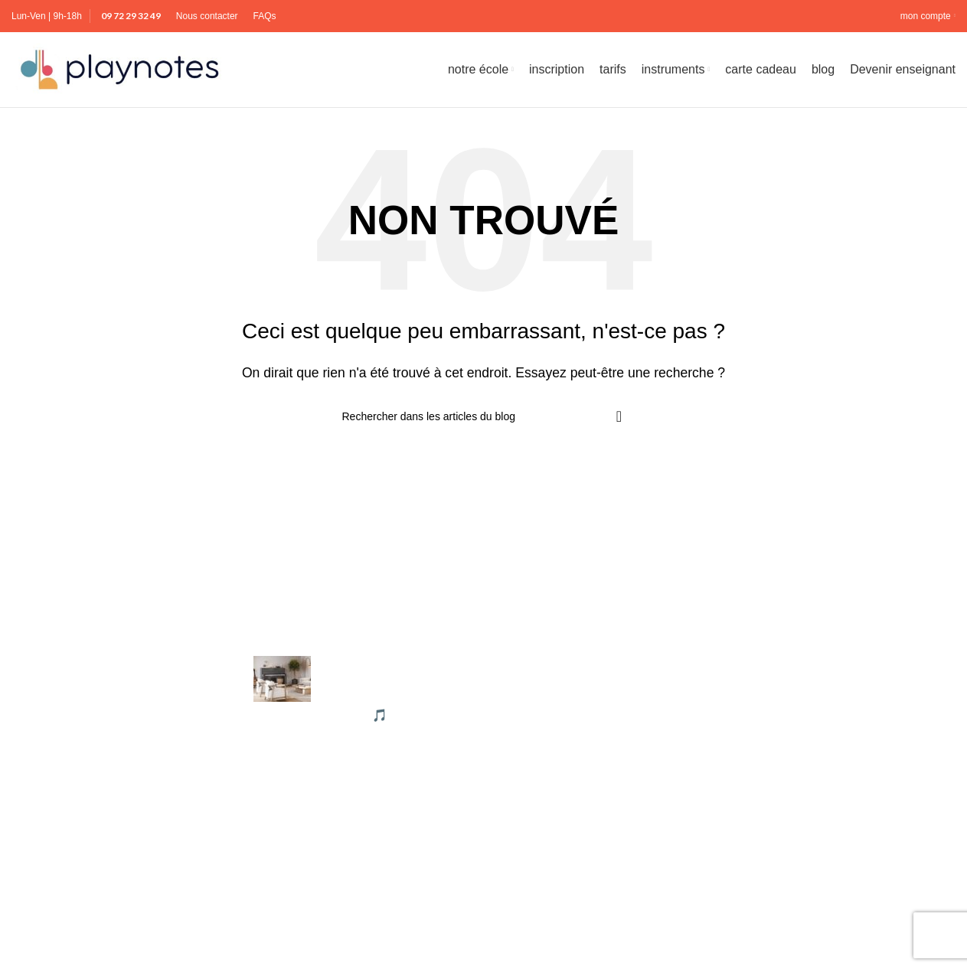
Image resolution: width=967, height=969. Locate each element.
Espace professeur (546, 840)
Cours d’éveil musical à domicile (824, 810)
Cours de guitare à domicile (811, 868)
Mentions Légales (543, 667)
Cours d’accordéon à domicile (817, 667)
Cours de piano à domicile (807, 897)
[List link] (120, 919)
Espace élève (532, 810)
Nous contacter (536, 782)
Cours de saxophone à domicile (822, 925)
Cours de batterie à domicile (813, 725)
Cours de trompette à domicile (818, 954)
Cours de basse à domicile (809, 696)
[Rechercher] (484, 421)
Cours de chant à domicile (807, 754)
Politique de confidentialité (566, 725)
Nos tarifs (521, 754)
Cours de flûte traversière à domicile (835, 840)
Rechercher (43, 944)
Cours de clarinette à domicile (817, 782)
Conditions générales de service (582, 696)
